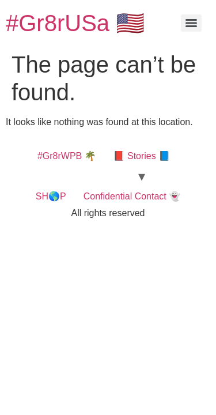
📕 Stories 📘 (141, 156)
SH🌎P (51, 196)
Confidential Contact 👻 (132, 196)
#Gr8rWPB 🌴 (66, 156)
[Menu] (191, 23)
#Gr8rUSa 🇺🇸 (75, 23)
